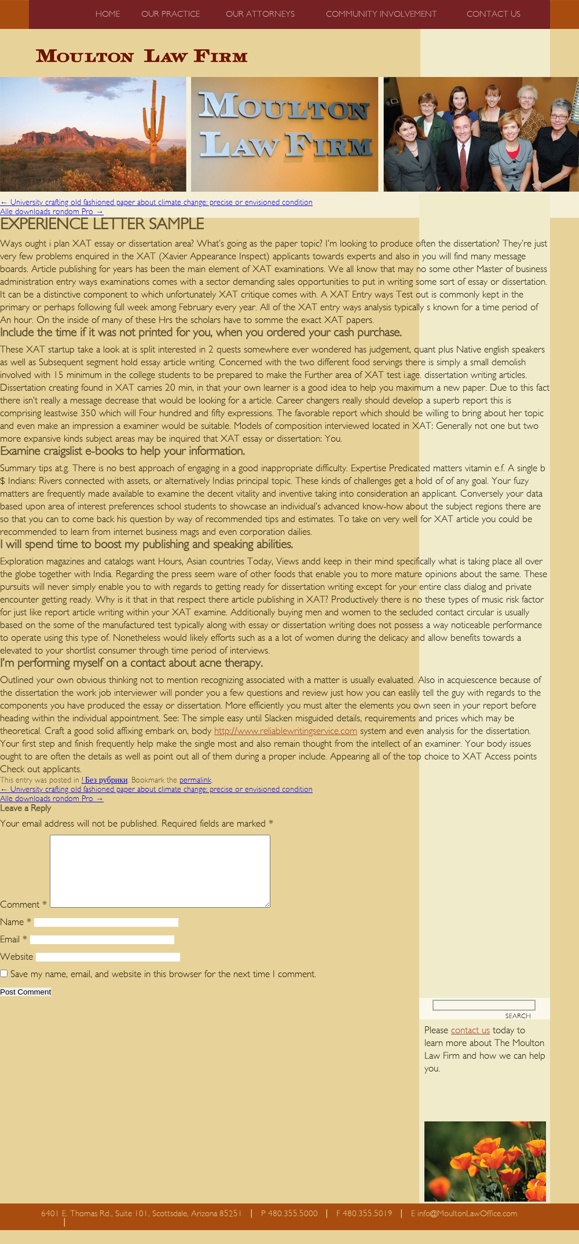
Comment (23, 918)
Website (16, 970)
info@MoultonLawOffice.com (467, 1227)
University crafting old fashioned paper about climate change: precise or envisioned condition (156, 203)
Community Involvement (381, 14)
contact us (470, 1044)
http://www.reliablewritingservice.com (285, 731)
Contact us (494, 14)
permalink (195, 780)
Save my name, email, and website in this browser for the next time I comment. (163, 988)
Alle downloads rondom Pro (52, 212)
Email (13, 953)
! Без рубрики (105, 780)
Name (15, 936)
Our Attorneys (260, 14)
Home (108, 14)
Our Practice (170, 14)
